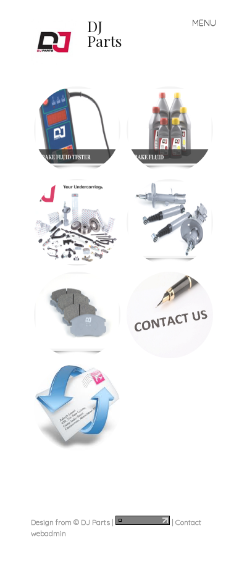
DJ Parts (104, 33)
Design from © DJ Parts (70, 522)
